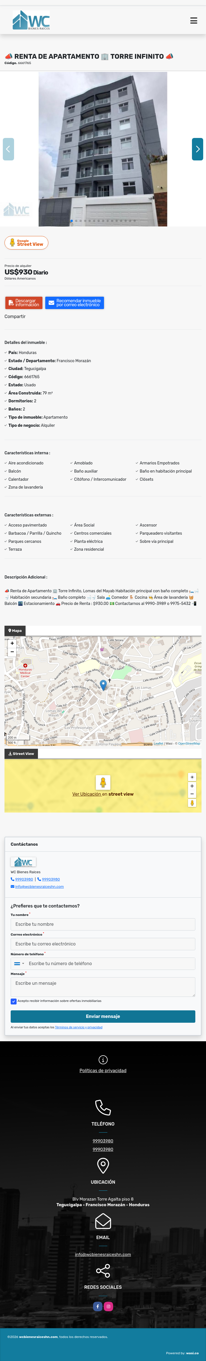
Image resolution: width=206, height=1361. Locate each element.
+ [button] (12, 644)
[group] (103, 149)
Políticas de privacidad (103, 1070)
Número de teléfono (28, 954)
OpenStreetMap (189, 743)
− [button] (12, 652)
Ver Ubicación (87, 794)
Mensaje (18, 973)
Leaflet (158, 743)
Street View (27, 242)
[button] (72, 221)
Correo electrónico (27, 934)
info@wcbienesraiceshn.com (39, 886)
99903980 (24, 879)
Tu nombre (20, 914)
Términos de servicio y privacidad (79, 1027)
